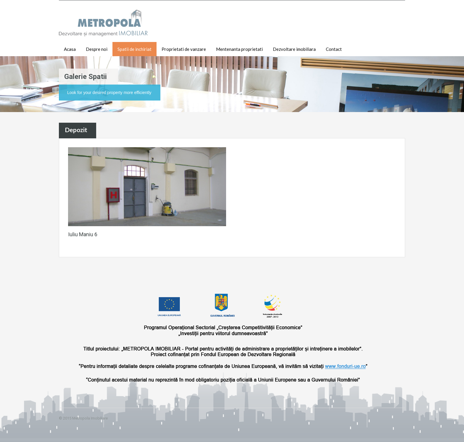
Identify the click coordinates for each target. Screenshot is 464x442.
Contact (334, 49)
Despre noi (96, 49)
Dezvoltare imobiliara (294, 49)
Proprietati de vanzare (184, 49)
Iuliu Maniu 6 (82, 234)
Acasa (70, 49)
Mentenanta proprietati (239, 49)
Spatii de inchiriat (134, 49)
